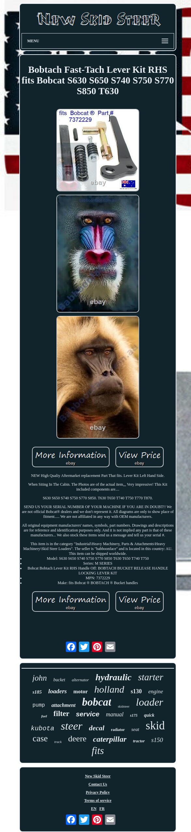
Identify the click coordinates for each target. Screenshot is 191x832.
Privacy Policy (98, 792)
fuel (44, 716)
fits (98, 750)
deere (77, 738)
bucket (59, 679)
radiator (118, 729)
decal (97, 728)
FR (102, 808)
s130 (136, 691)
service (87, 714)
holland (109, 689)
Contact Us (97, 784)
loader (149, 702)
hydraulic (113, 677)
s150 (157, 739)
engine (155, 691)
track (58, 742)
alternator (80, 679)
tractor (139, 740)
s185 (37, 692)
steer (71, 726)
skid (155, 725)
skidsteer (123, 706)
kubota (42, 728)
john (39, 677)
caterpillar (109, 739)
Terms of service (97, 800)
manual (115, 714)
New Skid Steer (98, 776)
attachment (63, 705)
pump (38, 705)
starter (150, 677)
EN (93, 808)
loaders (57, 691)
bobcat (96, 702)
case (40, 738)
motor (80, 691)
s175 (134, 715)
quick (149, 715)
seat (135, 729)
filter (61, 714)
